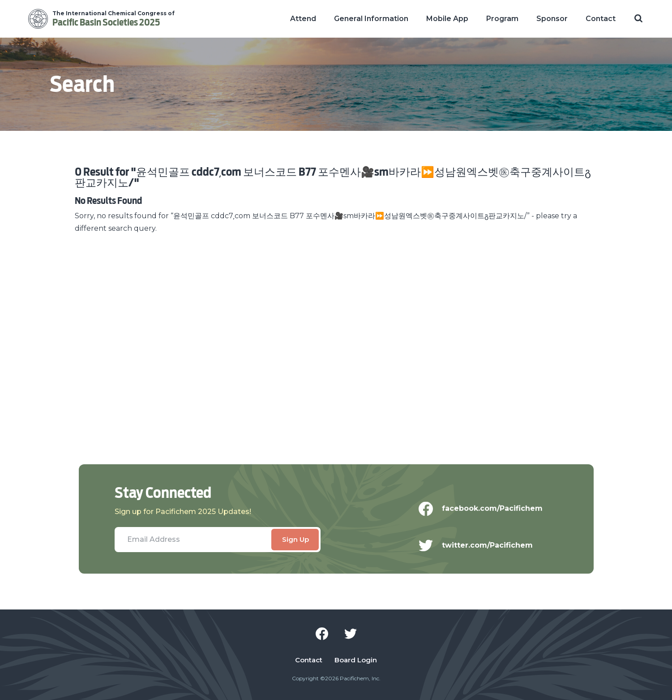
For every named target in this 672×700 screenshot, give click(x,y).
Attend (303, 18)
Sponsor (552, 18)
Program (502, 18)
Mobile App (447, 18)
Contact (601, 18)
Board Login (355, 660)
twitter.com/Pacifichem (481, 557)
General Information (371, 18)
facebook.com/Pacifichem (486, 513)
